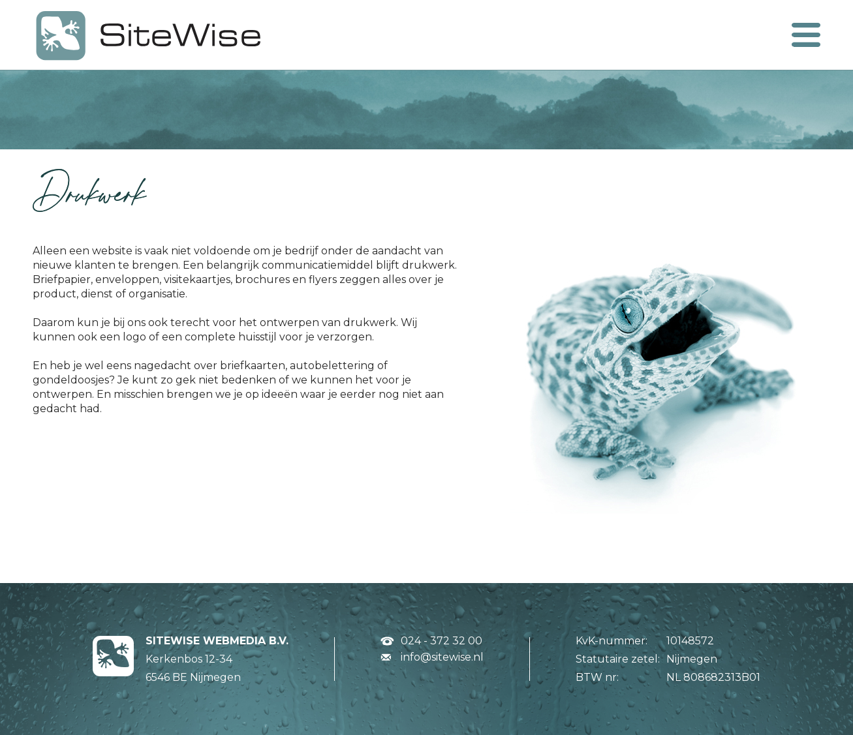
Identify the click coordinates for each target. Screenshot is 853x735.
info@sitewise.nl (442, 657)
